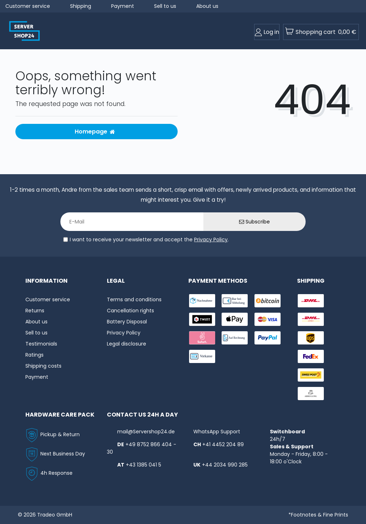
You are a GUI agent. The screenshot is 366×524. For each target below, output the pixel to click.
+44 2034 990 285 (225, 464)
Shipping (80, 6)
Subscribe (254, 221)
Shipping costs (43, 365)
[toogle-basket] (321, 32)
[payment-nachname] (202, 300)
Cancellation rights (130, 310)
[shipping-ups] (311, 337)
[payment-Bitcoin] (267, 300)
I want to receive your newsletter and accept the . (149, 239)
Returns (34, 310)
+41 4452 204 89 (223, 444)
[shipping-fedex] (311, 356)
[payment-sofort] (202, 337)
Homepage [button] (95, 131)
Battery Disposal (127, 321)
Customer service (27, 6)
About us (207, 6)
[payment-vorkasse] (202, 356)
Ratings (34, 354)
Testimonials (41, 343)
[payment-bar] (235, 300)
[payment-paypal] (267, 337)
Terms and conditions (134, 299)
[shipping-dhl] (311, 300)
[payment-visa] (267, 319)
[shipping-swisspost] (311, 375)
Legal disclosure (126, 343)
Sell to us (165, 6)
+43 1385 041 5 (143, 464)
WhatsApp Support (216, 431)
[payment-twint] (202, 319)
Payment (122, 6)
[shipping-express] (311, 319)
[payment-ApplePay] (235, 319)
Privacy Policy (211, 239)
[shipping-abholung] (311, 393)
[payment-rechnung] (235, 337)
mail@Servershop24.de (146, 431)
